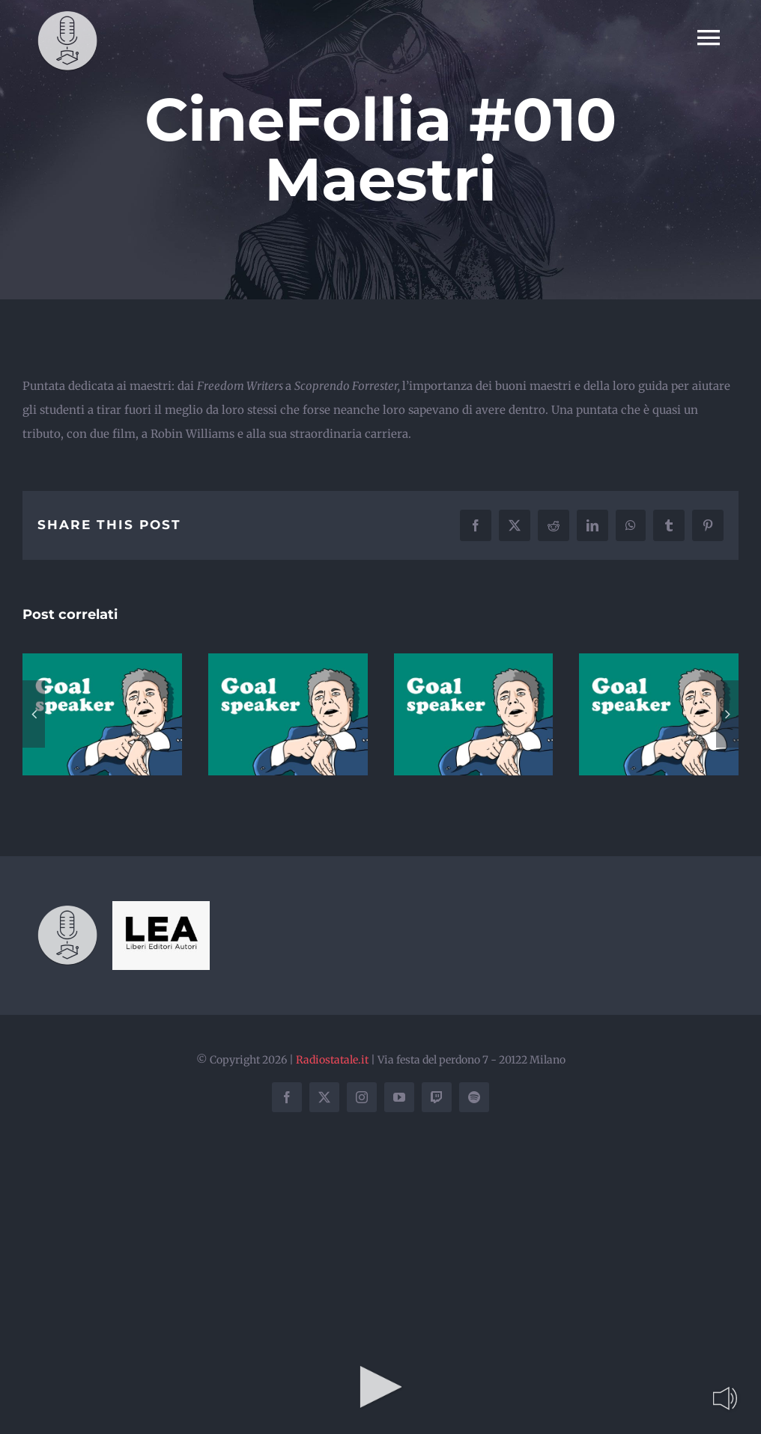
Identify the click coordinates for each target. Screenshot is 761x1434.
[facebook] (287, 1097)
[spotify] (474, 1097)
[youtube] (399, 1097)
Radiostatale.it (332, 1060)
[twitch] (437, 1097)
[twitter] (324, 1097)
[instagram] (362, 1097)
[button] (33, 714)
